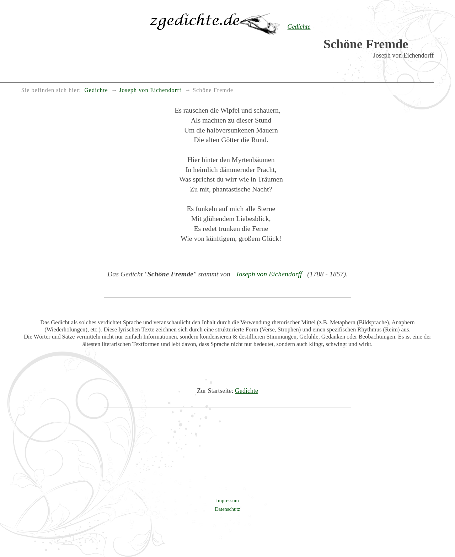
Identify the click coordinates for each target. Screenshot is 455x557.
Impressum (227, 500)
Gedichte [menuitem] (96, 90)
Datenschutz (227, 509)
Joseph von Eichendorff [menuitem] (150, 90)
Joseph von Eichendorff (269, 274)
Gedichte (246, 390)
